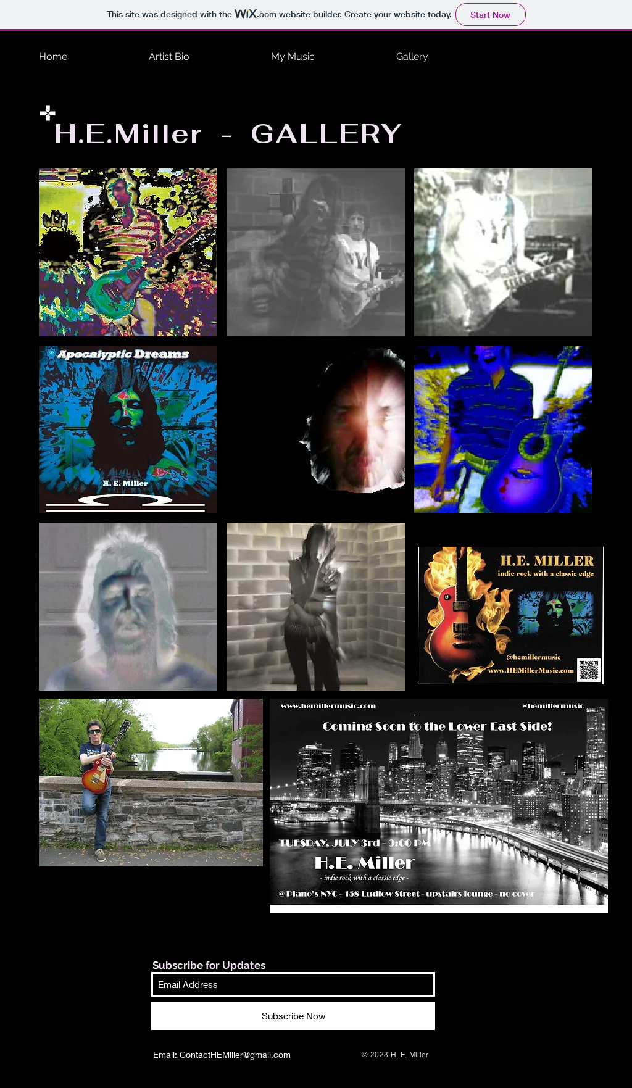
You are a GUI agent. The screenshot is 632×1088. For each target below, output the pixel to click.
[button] (128, 252)
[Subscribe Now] (293, 1016)
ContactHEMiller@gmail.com (235, 1054)
